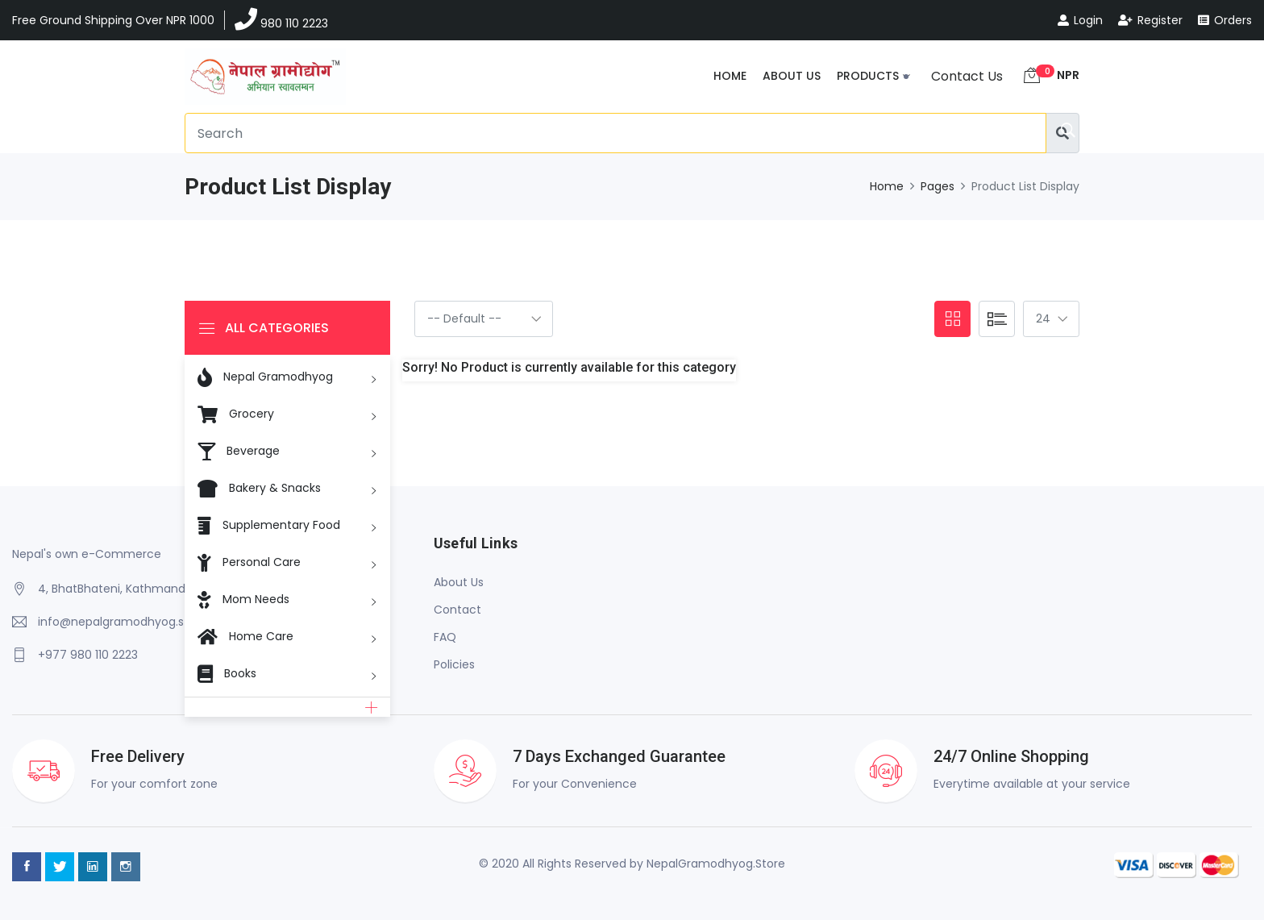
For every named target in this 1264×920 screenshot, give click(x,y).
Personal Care (249, 561)
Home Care (245, 635)
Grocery (236, 413)
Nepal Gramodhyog (265, 377)
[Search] (615, 133)
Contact (457, 610)
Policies (454, 664)
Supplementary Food (269, 524)
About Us (792, 76)
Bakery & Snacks (259, 487)
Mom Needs (243, 598)
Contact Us (967, 76)
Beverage (239, 450)
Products (868, 76)
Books (227, 672)
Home (729, 76)
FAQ (445, 637)
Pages (937, 186)
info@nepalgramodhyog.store (122, 622)
